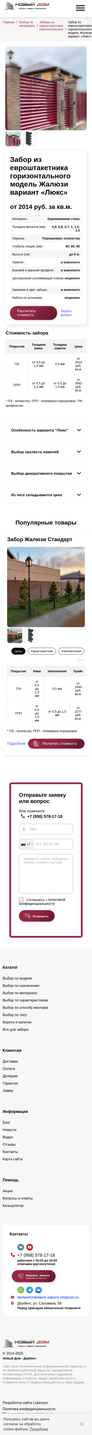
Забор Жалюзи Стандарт (39, 539)
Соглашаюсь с (42, 908)
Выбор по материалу (27, 23)
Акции (8, 1198)
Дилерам (10, 1083)
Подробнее (39, 1429)
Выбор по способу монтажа (25, 1014)
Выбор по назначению (21, 992)
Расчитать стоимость (59, 743)
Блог (6, 1129)
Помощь (11, 1186)
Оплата (9, 1075)
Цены (18, 651)
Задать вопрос (66, 313)
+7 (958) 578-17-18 (45, 816)
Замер (8, 1097)
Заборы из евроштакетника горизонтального (51, 25)
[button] (8, 522)
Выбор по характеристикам (25, 1007)
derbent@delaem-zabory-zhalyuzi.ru (47, 1304)
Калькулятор (13, 1212)
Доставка (10, 1068)
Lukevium (40, 1409)
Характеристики (42, 651)
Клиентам (12, 1057)
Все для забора (16, 1036)
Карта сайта (12, 1166)
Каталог (10, 974)
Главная (8, 22)
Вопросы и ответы (18, 1205)
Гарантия (10, 1090)
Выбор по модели (17, 985)
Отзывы (9, 1151)
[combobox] (26, 844)
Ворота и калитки (17, 1029)
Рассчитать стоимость (26, 313)
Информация (15, 1118)
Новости (9, 1136)
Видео (8, 1144)
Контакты (10, 1158)
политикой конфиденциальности (42, 908)
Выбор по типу (15, 1021)
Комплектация (71, 651)
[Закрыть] (81, 1424)
